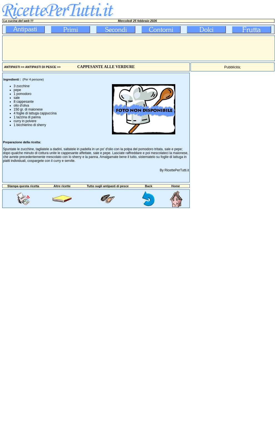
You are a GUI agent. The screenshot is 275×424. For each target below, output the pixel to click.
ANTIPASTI (12, 67)
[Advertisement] (103, 48)
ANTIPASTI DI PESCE (40, 67)
